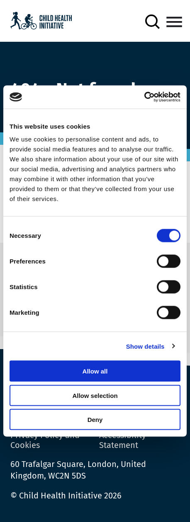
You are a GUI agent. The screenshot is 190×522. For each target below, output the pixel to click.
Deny (95, 419)
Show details (145, 346)
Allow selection (94, 395)
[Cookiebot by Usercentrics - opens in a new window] (144, 97)
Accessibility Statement (122, 440)
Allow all (95, 371)
